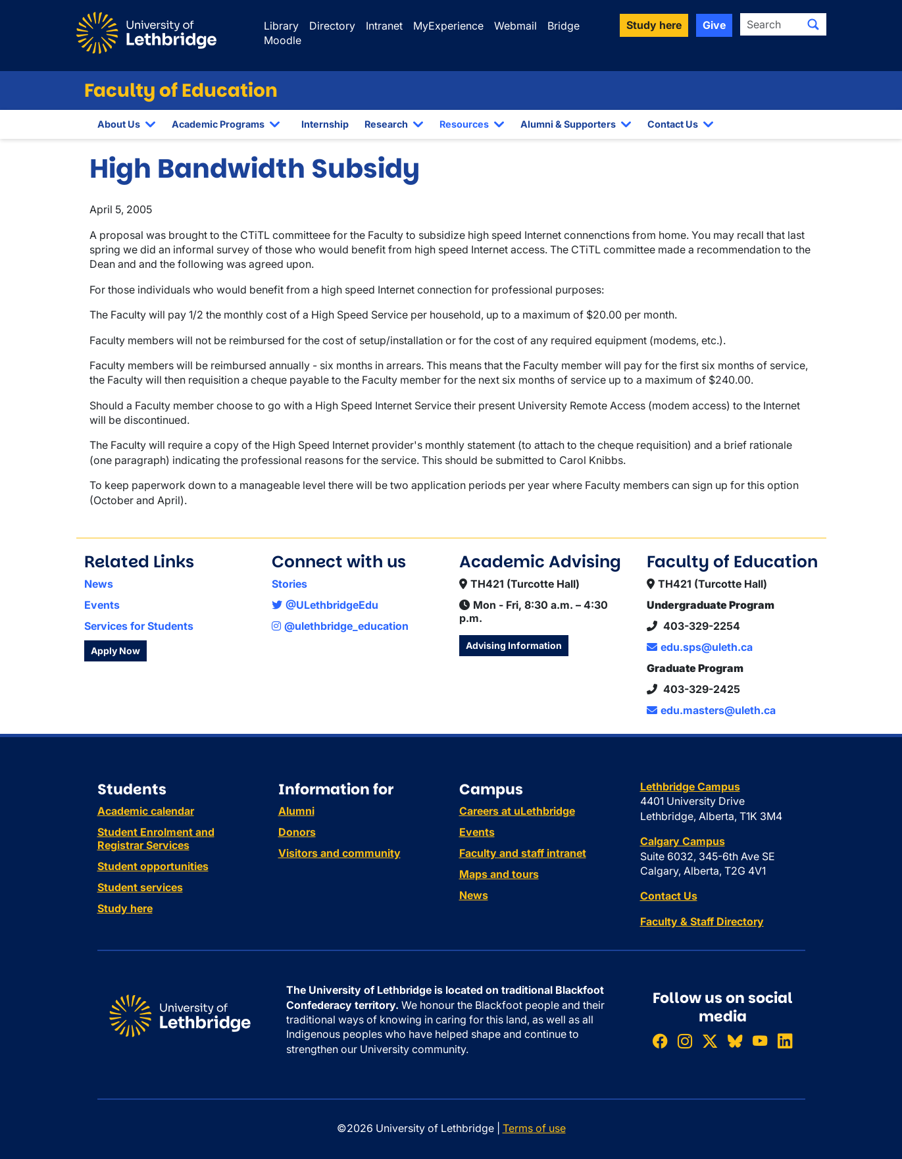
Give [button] (714, 25)
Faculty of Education (181, 90)
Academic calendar (145, 810)
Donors (297, 831)
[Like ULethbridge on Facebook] (659, 1041)
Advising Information (514, 645)
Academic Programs (218, 124)
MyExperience (448, 25)
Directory (332, 25)
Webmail (515, 25)
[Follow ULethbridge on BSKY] (734, 1041)
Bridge (563, 25)
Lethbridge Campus (690, 786)
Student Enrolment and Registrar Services (155, 838)
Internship (325, 124)
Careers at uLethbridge (517, 810)
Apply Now (115, 650)
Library (281, 25)
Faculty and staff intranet (522, 853)
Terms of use (534, 1128)
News (98, 583)
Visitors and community (339, 853)
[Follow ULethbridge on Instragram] (684, 1041)
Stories (289, 583)
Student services (140, 887)
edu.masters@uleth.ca (711, 710)
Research (386, 124)
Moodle (282, 40)
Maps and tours (499, 874)
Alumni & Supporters (568, 124)
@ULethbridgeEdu (325, 604)
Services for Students (138, 625)
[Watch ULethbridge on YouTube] (759, 1041)
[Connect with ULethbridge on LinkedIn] (784, 1041)
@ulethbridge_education (340, 625)
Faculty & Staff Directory (702, 921)
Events (102, 604)
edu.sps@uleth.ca (700, 647)
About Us (118, 124)
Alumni (296, 810)
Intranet (384, 25)
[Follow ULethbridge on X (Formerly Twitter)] (709, 1041)
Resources (464, 124)
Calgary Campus (682, 841)
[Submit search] (813, 24)
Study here (125, 908)
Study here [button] (654, 25)
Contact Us (672, 124)
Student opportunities (153, 866)
